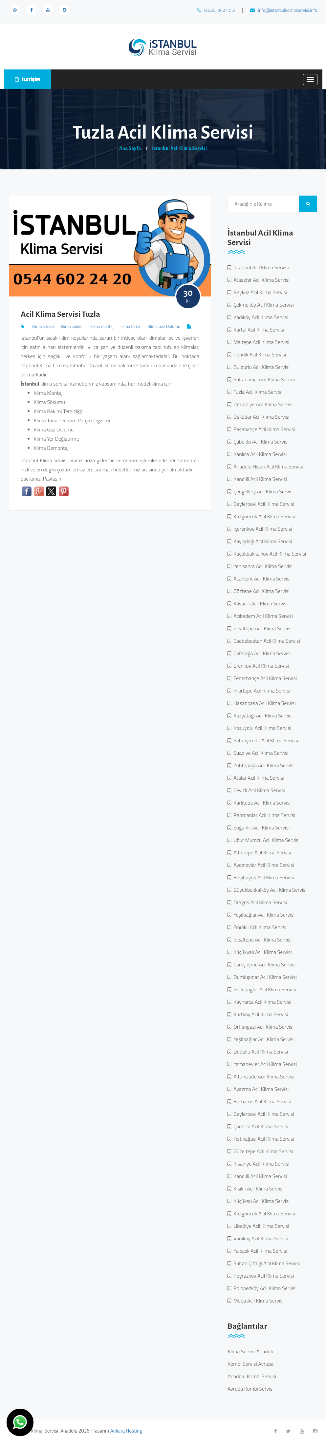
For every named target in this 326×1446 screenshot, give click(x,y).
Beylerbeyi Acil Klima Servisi (262, 504)
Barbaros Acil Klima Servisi (261, 1101)
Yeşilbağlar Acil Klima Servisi (262, 915)
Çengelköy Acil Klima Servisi (262, 491)
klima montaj (102, 326)
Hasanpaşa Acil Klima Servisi (263, 703)
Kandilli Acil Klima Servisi (259, 479)
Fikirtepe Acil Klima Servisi (260, 690)
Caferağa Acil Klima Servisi (261, 653)
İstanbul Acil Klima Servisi (179, 148)
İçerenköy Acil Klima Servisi (261, 529)
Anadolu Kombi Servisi (252, 1376)
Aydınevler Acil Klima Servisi (262, 865)
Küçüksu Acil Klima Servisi (260, 1201)
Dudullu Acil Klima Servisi (259, 1052)
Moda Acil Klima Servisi (257, 1300)
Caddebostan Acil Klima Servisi (265, 641)
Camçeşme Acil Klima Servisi (263, 964)
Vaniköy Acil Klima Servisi (259, 1238)
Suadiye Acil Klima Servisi (259, 753)
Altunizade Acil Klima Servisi (262, 1076)
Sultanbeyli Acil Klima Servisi (263, 379)
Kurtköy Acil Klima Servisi (259, 1014)
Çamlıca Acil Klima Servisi (259, 1126)
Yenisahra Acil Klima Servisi (262, 566)
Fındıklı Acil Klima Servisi (258, 927)
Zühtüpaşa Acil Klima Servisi (262, 765)
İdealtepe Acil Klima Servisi (261, 628)
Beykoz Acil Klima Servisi (259, 292)
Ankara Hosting (126, 1431)
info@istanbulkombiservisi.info (283, 10)
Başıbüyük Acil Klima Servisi (262, 877)
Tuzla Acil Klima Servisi (256, 392)
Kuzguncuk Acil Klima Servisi (263, 516)
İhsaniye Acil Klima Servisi (260, 1164)
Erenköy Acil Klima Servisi (260, 666)
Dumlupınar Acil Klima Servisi (264, 977)
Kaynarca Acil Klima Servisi (261, 1002)
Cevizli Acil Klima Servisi (258, 790)
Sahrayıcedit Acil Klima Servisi (264, 740)
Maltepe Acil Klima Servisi (260, 342)
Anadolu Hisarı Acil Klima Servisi (267, 466)
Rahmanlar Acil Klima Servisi (263, 815)
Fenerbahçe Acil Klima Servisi (264, 678)
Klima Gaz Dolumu (164, 326)
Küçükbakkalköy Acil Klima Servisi (268, 554)
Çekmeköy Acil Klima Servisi (262, 305)
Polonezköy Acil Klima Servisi (263, 1288)
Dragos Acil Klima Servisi (259, 902)
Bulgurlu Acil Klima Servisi (260, 367)
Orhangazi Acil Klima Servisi (262, 1027)
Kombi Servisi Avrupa (250, 1364)
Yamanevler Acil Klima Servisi (264, 1064)
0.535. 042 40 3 (216, 10)
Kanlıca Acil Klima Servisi (259, 454)
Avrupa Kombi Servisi (250, 1389)
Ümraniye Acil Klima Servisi (261, 404)
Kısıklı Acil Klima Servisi (257, 1188)
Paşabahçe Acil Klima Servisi (263, 429)
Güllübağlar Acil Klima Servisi (263, 989)
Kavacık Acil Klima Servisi (259, 603)
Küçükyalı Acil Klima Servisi (261, 952)
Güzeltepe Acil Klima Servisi (262, 1151)
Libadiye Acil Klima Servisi (260, 1226)
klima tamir (130, 326)
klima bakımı (72, 326)
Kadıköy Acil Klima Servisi (259, 317)
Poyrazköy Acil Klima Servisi (262, 1276)
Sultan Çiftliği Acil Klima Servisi (265, 1263)
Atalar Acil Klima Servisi (257, 778)
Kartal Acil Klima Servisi (257, 329)
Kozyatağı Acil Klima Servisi (262, 715)
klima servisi (43, 326)
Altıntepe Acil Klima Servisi (261, 852)
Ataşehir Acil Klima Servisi (260, 280)
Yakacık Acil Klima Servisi (259, 1251)
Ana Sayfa (130, 148)
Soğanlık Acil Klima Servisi (260, 827)
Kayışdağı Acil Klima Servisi (261, 541)
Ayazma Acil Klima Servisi (260, 1089)
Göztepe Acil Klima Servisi (260, 591)
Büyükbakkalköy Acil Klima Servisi (269, 890)
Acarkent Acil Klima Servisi (261, 578)
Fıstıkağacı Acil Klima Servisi (262, 1139)
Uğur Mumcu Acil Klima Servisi (265, 840)
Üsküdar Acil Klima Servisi (260, 417)
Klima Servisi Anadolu (251, 1351)
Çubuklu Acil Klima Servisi (260, 442)
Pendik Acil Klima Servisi (258, 354)
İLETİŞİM (27, 79)
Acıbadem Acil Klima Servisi (262, 616)
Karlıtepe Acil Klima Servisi (261, 803)
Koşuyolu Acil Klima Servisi (261, 728)
